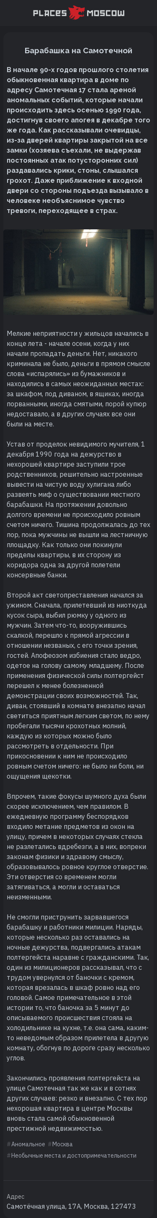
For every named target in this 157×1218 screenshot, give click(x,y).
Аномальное (28, 1144)
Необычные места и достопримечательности (73, 1155)
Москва (62, 1144)
